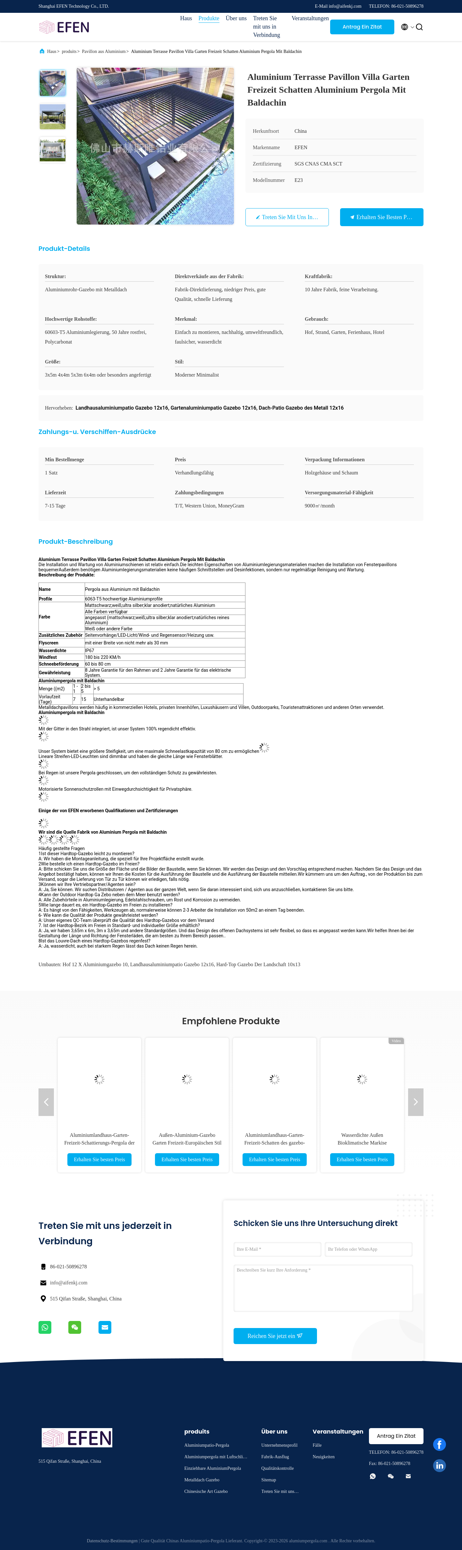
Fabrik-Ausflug (275, 1456)
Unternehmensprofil (279, 1445)
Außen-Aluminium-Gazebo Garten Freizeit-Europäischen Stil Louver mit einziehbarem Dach (186, 1142)
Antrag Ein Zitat (362, 26)
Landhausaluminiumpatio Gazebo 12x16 (172, 964)
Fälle (317, 1445)
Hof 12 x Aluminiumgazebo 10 (95, 964)
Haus (186, 18)
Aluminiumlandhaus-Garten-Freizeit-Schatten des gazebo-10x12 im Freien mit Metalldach (274, 1142)
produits (69, 51)
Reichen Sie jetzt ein (275, 1335)
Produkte (209, 18)
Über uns (236, 18)
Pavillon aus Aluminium (103, 51)
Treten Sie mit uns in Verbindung (266, 26)
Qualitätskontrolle (277, 1468)
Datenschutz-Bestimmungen (112, 1540)
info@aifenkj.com (68, 1282)
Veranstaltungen (308, 18)
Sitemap (268, 1480)
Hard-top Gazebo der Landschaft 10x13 (258, 964)
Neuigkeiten (324, 1456)
